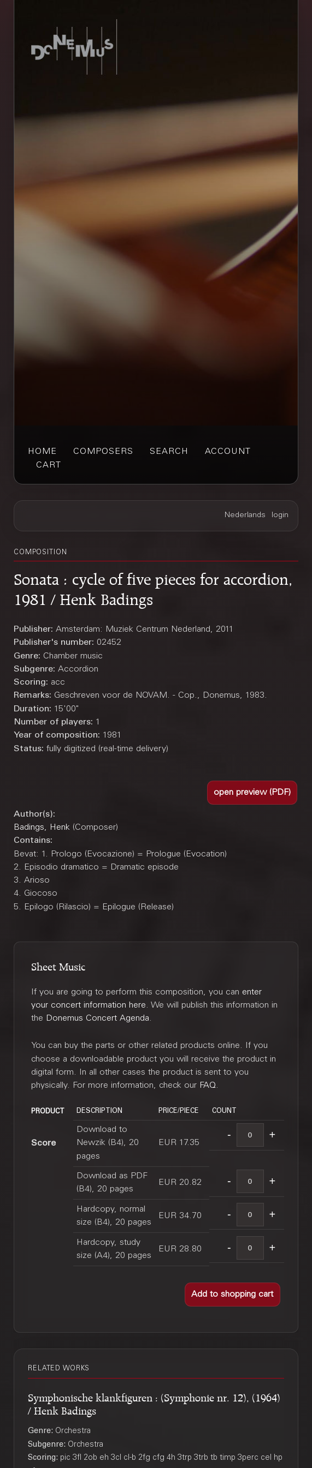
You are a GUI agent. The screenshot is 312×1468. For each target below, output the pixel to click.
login (280, 515)
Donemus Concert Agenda (97, 1018)
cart (48, 465)
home (42, 451)
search (169, 451)
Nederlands (245, 515)
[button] (252, 792)
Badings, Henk (42, 827)
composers (103, 451)
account (228, 451)
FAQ (207, 1085)
